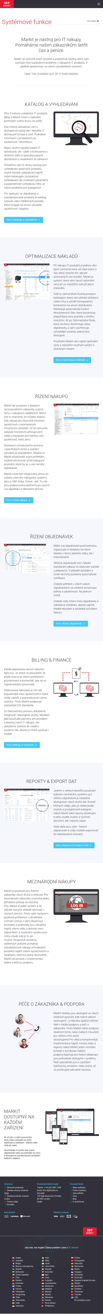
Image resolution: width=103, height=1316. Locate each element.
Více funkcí (93, 21)
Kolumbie (47, 1272)
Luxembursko (49, 1283)
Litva (45, 1277)
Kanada (46, 1269)
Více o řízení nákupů (18, 500)
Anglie (16, 1258)
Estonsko (17, 1283)
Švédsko (76, 1289)
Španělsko (77, 1286)
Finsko (16, 1286)
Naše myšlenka (77, 1187)
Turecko (76, 1294)
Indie (16, 1303)
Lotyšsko (47, 1280)
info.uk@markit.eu (50, 1190)
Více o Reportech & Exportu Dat (74, 845)
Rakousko (77, 1263)
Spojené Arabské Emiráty (83, 1280)
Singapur (76, 1272)
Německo (47, 1297)
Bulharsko (18, 1272)
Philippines (48, 1306)
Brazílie (17, 1269)
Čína (15, 1277)
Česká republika (20, 1275)
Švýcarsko (77, 1292)
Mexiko (46, 1294)
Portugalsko (77, 1261)
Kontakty (9, 1204)
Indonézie (18, 1306)
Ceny (73, 1196)
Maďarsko (48, 1286)
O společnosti (77, 1202)
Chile (16, 1297)
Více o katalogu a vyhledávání (23, 220)
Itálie (45, 1261)
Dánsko (17, 1280)
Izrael (46, 1263)
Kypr (45, 1275)
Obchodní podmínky (13, 1187)
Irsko (45, 1258)
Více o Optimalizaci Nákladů (72, 360)
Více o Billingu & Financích (22, 745)
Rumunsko (77, 1266)
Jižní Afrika (48, 1266)
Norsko (46, 1300)
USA (74, 1297)
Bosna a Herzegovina (22, 1266)
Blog (73, 1199)
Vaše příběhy (76, 1193)
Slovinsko (76, 1277)
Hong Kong (18, 1294)
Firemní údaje (11, 1202)
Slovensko (77, 1275)
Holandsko (18, 1292)
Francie (17, 1289)
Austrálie (17, 1261)
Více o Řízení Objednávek (71, 623)
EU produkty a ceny (80, 1300)
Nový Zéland (48, 1303)
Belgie (16, 1263)
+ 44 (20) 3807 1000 (52, 1187)
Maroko (47, 1292)
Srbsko (75, 1283)
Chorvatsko (18, 1300)
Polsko (75, 1258)
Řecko (75, 1269)
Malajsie (47, 1289)
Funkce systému (78, 1190)
